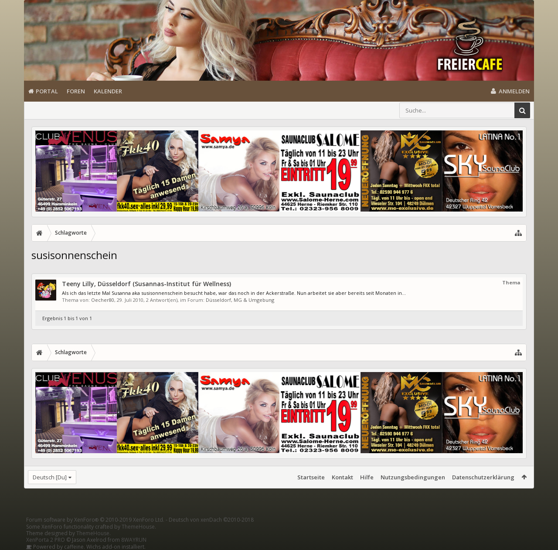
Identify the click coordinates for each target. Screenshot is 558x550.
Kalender (108, 91)
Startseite (311, 477)
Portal (47, 91)
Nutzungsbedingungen (413, 477)
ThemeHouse (138, 526)
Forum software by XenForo (95, 519)
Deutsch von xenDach (211, 519)
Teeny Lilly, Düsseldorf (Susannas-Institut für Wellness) (146, 284)
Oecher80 (102, 300)
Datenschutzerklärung (483, 477)
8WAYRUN (133, 539)
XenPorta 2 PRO (45, 539)
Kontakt (342, 477)
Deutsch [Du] (50, 477)
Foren (76, 91)
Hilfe (367, 477)
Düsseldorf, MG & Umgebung (240, 300)
